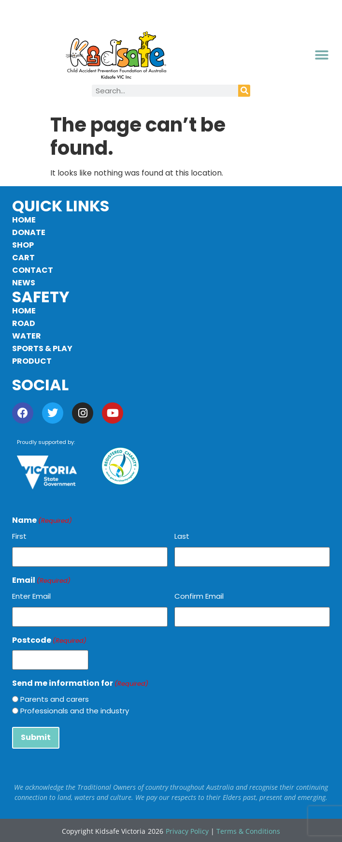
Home (24, 219)
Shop (23, 245)
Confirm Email (199, 596)
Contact (32, 270)
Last (181, 536)
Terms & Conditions (248, 830)
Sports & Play (42, 348)
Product (32, 361)
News (23, 282)
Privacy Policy (187, 830)
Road (23, 323)
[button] (322, 55)
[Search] (244, 91)
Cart (23, 257)
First (19, 536)
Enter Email (31, 596)
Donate (28, 232)
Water (26, 335)
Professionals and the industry (74, 710)
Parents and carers (54, 698)
